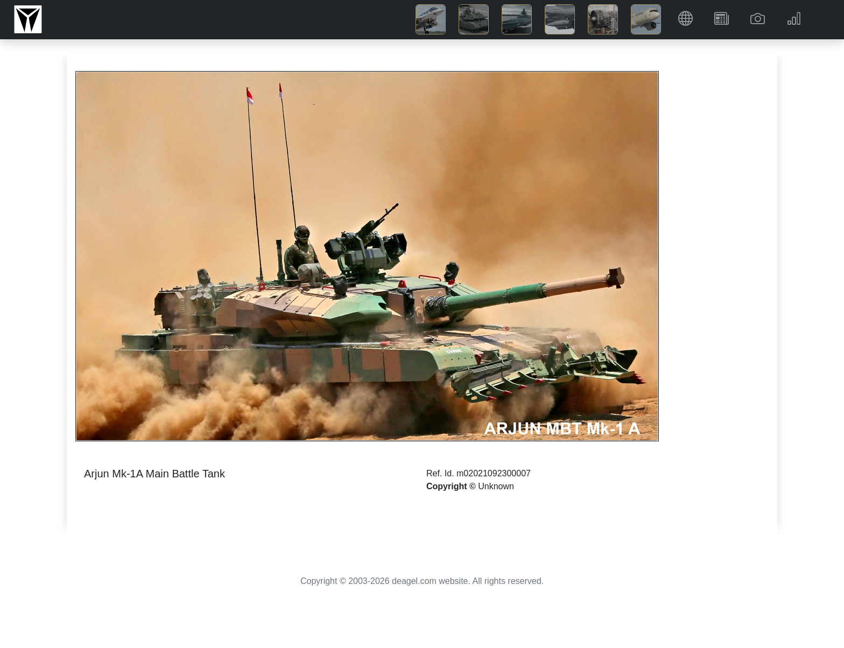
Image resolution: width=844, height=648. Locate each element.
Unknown (496, 486)
